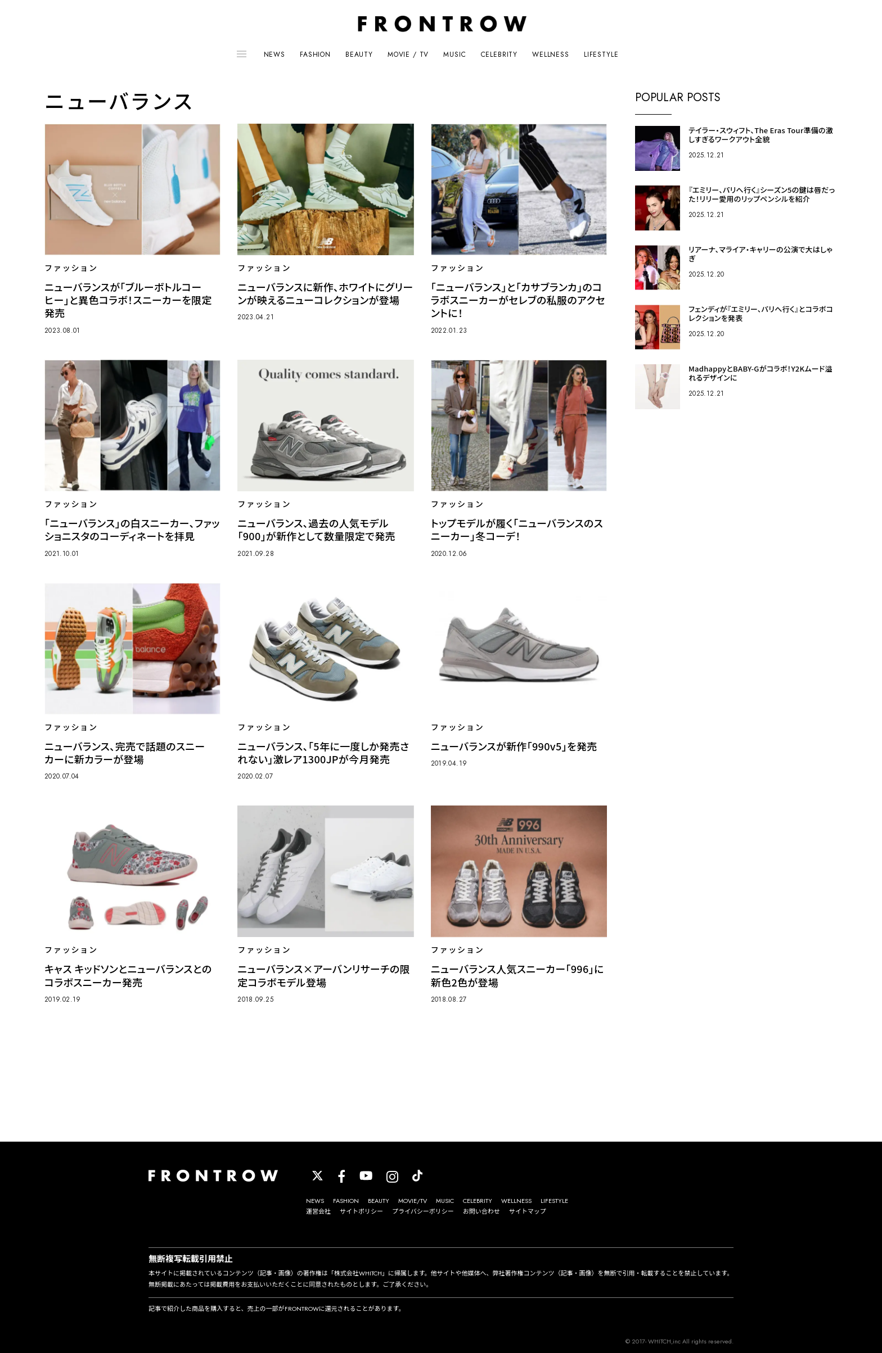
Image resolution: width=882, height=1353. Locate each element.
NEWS (274, 54)
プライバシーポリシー (423, 1211)
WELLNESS (550, 54)
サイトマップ (527, 1211)
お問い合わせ (481, 1211)
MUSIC (454, 54)
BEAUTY (359, 54)
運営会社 (318, 1211)
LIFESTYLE (601, 54)
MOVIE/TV (412, 1200)
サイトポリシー (361, 1211)
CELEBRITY (499, 54)
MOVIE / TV (408, 54)
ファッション (71, 268)
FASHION (315, 54)
